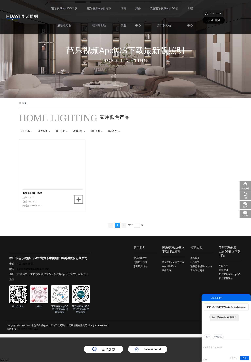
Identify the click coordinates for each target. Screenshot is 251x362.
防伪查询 (195, 262)
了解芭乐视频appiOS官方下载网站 (163, 18)
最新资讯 (223, 270)
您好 (208, 337)
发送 (245, 358)
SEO (36, 329)
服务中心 (137, 18)
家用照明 (139, 247)
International (215, 15)
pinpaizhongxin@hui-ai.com (33, 269)
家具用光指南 (140, 266)
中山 (30, 329)
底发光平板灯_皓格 (32, 193)
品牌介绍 (223, 266)
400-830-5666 (25, 263)
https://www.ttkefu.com (236, 307)
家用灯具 (25, 131)
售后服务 (195, 258)
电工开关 (60, 131)
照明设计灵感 (140, 262)
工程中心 (190, 18)
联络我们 (218, 337)
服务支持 (166, 270)
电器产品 (112, 131)
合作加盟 (108, 349)
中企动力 (23, 329)
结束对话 (233, 357)
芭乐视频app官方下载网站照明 (99, 18)
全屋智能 (42, 131)
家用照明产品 (140, 258)
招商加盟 (123, 18)
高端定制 (77, 131)
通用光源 (95, 131)
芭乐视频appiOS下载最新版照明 (64, 18)
